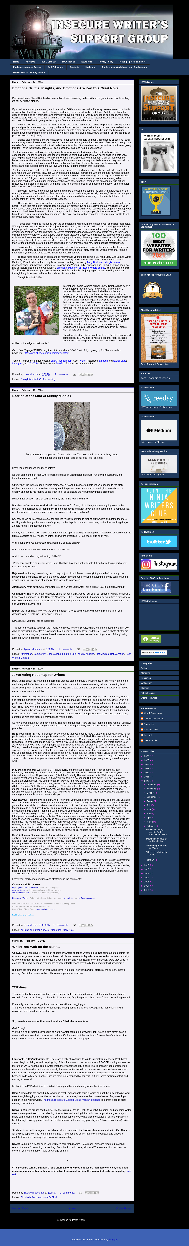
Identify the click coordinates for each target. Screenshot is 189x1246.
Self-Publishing (55, 67)
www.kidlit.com (18, 890)
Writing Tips (146, 683)
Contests (74, 67)
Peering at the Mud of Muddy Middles (41, 396)
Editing (144, 668)
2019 (147, 865)
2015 (147, 881)
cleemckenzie (150, 740)
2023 (147, 768)
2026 (147, 756)
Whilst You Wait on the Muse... (36, 947)
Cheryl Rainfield (29, 379)
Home (16, 62)
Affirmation (26, 654)
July (149, 805)
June (149, 809)
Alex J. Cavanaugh (153, 713)
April (149, 817)
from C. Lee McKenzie (23, 915)
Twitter (25, 898)
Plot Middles (102, 654)
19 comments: (61, 374)
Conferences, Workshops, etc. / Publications (124, 67)
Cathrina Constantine (154, 718)
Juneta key (149, 724)
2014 (147, 886)
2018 (147, 869)
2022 (147, 772)
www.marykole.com (20, 893)
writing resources (149, 698)
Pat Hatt (148, 735)
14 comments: (67, 1192)
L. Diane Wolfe (151, 729)
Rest (128, 654)
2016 (147, 877)
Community (39, 654)
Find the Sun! (69, 654)
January (151, 860)
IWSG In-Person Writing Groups (29, 72)
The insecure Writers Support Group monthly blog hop (71, 1100)
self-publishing (148, 693)
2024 (147, 764)
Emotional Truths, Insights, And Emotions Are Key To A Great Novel (65, 88)
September (152, 797)
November (152, 788)
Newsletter (86, 62)
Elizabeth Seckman (31, 1197)
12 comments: (65, 649)
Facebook (16, 898)
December (152, 784)
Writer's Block (50, 1197)
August (150, 801)
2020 (147, 781)
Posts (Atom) (79, 1220)
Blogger (113, 1239)
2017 (147, 873)
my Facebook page (86, 898)
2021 (147, 777)
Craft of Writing (47, 379)
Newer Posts (20, 1208)
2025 (147, 760)
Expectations (54, 654)
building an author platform (35, 930)
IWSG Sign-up (48, 62)
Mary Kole (68, 930)
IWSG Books (68, 62)
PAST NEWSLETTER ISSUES (155, 378)
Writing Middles (20, 658)
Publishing (146, 678)
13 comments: (61, 925)
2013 (147, 890)
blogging (145, 688)
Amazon (40, 909)
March (150, 822)
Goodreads (50, 909)
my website (69, 898)
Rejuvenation (117, 654)
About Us (30, 62)
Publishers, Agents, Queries (27, 67)
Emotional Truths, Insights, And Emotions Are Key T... (157, 832)
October (151, 793)
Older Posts (123, 1208)
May (149, 813)
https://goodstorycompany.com (25, 887)
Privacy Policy (106, 62)
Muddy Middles (86, 654)
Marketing (90, 67)
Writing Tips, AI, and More (132, 62)
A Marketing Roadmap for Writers (38, 675)
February (151, 826)
